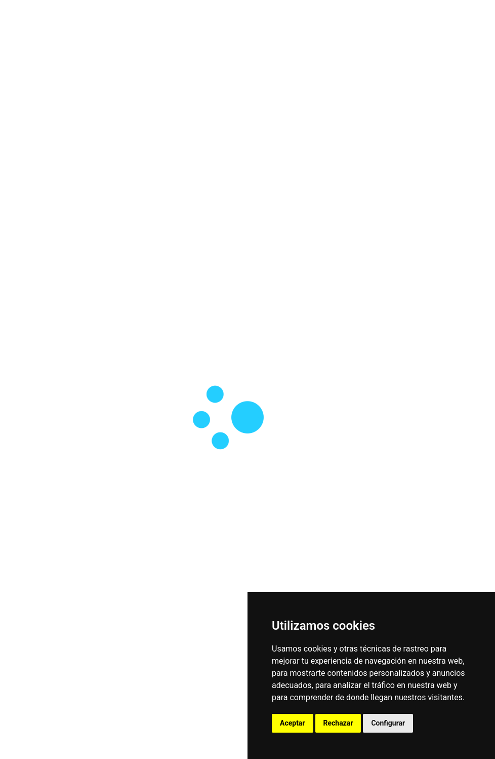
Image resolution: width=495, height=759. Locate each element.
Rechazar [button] (338, 723)
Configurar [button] (388, 723)
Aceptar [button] (292, 723)
